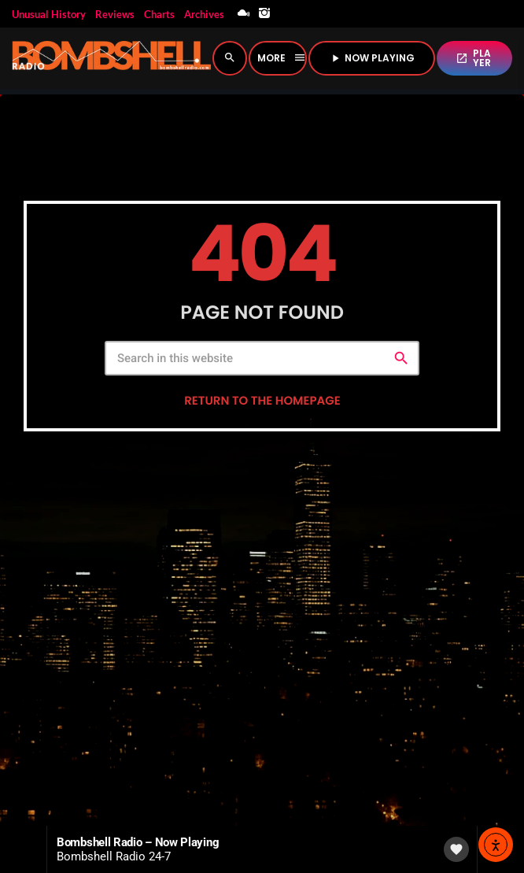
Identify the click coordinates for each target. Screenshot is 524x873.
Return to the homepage (262, 401)
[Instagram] (264, 14)
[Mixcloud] (244, 14)
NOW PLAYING (372, 58)
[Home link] (111, 58)
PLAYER (474, 57)
